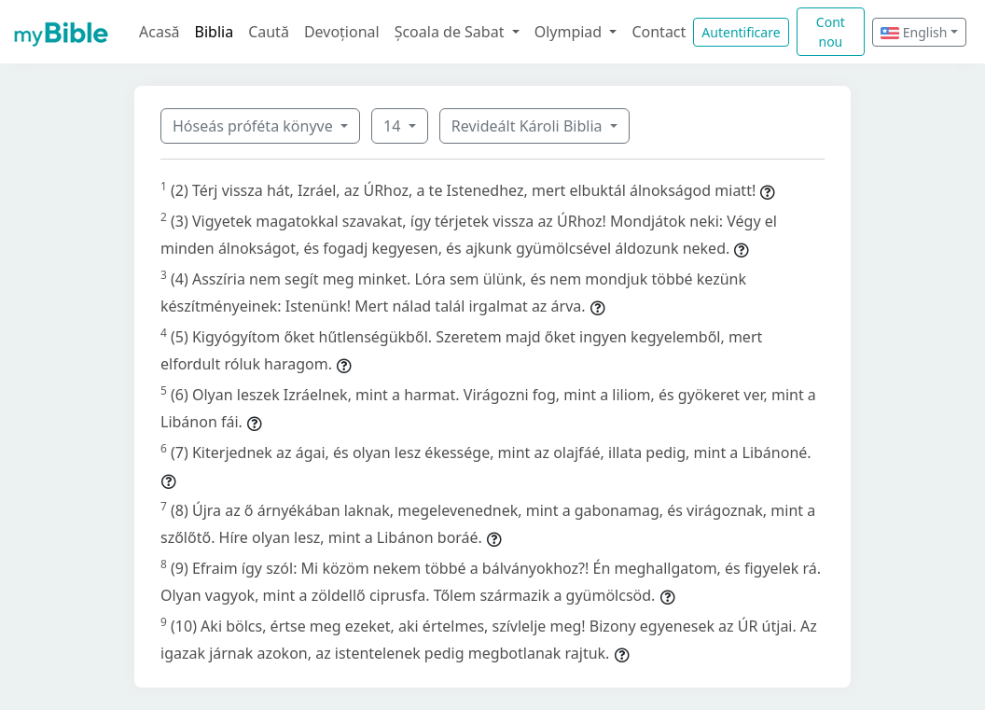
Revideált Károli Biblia (528, 126)
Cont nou (830, 31)
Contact (658, 31)
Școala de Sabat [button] (451, 31)
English (914, 32)
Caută (268, 31)
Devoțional (342, 31)
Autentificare (740, 32)
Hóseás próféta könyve (255, 126)
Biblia (214, 31)
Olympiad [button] (570, 31)
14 (393, 126)
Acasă (159, 31)
